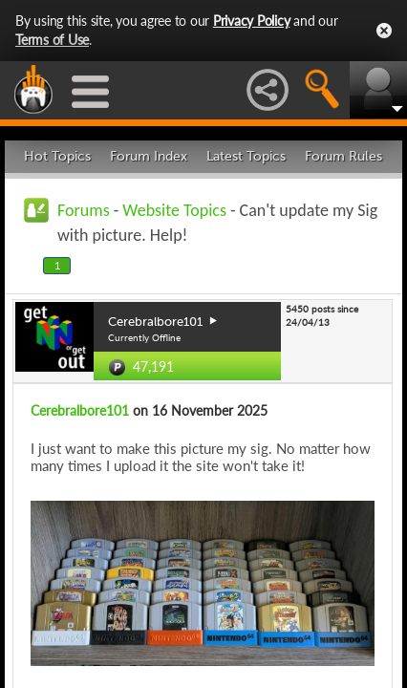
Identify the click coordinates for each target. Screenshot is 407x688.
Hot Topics (57, 156)
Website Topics (174, 210)
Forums (83, 210)
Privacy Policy (251, 20)
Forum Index (148, 156)
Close (384, 30)
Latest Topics (246, 156)
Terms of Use (52, 40)
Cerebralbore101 (80, 410)
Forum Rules (343, 156)
